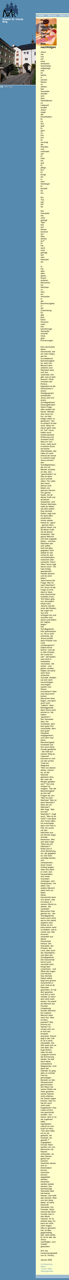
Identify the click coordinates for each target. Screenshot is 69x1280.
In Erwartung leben (46, 1265)
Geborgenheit (47, 1271)
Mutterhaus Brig (45, 18)
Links (40, 22)
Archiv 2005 (46, 1269)
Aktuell (41, 15)
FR (6, 87)
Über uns (52, 15)
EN (10, 87)
